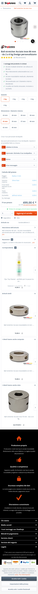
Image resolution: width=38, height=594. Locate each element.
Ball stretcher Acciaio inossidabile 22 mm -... (19, 325)
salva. (17, 575)
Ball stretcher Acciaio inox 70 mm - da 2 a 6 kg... (19, 418)
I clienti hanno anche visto (11, 385)
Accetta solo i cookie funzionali (19, 589)
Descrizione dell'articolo (10, 228)
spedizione (6, 555)
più (3, 234)
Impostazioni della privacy (19, 584)
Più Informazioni (24, 575)
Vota (17, 218)
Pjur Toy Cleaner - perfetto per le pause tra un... (19, 280)
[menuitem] (3, 3)
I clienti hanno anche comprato (13, 339)
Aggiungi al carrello (26, 213)
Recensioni (6, 240)
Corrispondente (9, 248)
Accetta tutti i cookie (19, 579)
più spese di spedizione (29, 205)
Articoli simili (6, 293)
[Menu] (3, 3)
